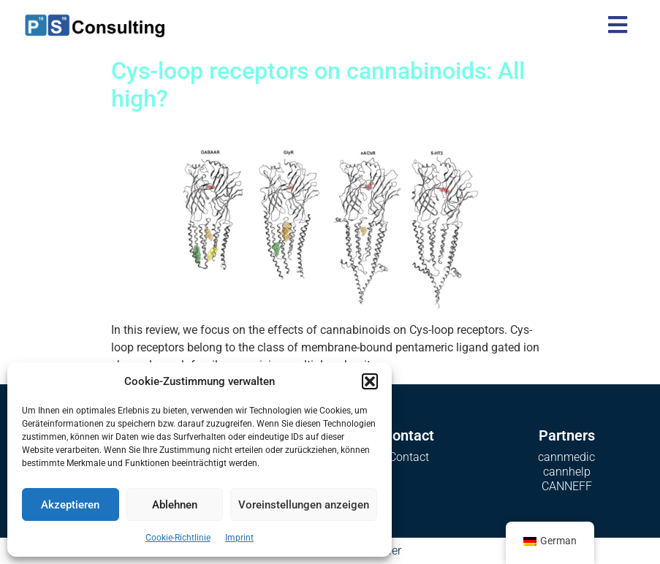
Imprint (239, 538)
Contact (409, 457)
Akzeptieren (70, 504)
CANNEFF (567, 486)
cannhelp (567, 472)
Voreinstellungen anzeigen (303, 504)
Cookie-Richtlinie (177, 538)
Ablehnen (174, 504)
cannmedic (566, 457)
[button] (370, 381)
